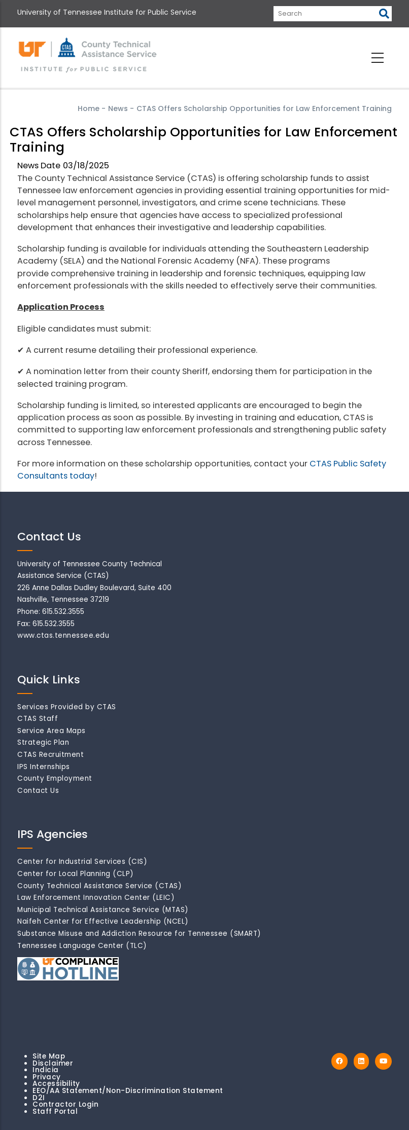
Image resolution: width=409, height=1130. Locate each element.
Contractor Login (65, 1104)
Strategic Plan (43, 742)
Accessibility (56, 1083)
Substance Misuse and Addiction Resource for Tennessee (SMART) (139, 933)
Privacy (46, 1077)
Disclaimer (52, 1063)
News (118, 108)
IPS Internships (43, 767)
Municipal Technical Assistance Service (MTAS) (103, 910)
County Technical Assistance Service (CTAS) (99, 886)
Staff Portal (55, 1111)
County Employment (54, 778)
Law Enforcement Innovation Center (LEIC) (96, 897)
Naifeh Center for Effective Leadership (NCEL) (103, 921)
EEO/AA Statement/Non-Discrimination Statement (127, 1091)
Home (88, 108)
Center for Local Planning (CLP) (75, 874)
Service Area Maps (51, 731)
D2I (38, 1098)
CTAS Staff (37, 718)
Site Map (48, 1056)
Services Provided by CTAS (66, 707)
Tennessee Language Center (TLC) (82, 946)
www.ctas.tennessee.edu (63, 635)
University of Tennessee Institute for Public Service (106, 12)
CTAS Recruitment (50, 754)
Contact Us (38, 790)
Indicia (45, 1070)
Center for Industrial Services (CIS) (82, 861)
